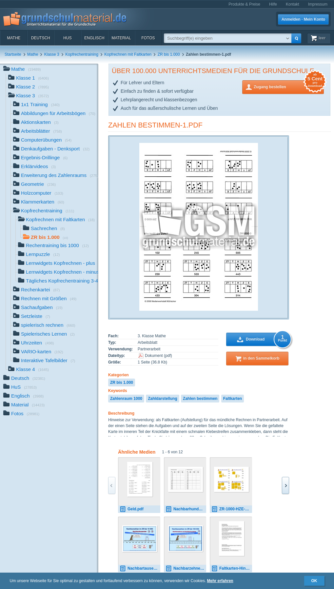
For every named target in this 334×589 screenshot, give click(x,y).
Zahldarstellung (162, 398)
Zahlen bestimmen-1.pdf (155, 125)
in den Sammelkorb (261, 358)
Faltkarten (232, 398)
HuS (67, 38)
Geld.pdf (132, 509)
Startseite (13, 54)
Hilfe (273, 4)
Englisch (94, 38)
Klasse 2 (28, 87)
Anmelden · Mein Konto (303, 19)
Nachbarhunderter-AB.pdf (186, 509)
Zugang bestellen (289, 86)
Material (121, 38)
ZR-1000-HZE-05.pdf (231, 509)
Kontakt (292, 4)
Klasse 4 (28, 370)
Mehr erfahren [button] (220, 581)
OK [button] (314, 581)
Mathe (13, 38)
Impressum (317, 4)
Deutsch (40, 38)
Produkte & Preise (244, 4)
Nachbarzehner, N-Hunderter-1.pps (186, 568)
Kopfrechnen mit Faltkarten (127, 54)
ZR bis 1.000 (169, 54)
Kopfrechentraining (81, 54)
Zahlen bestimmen (200, 398)
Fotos (148, 38)
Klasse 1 (28, 78)
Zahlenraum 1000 (126, 398)
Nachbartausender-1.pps (140, 568)
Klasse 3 (51, 54)
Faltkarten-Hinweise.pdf (231, 568)
